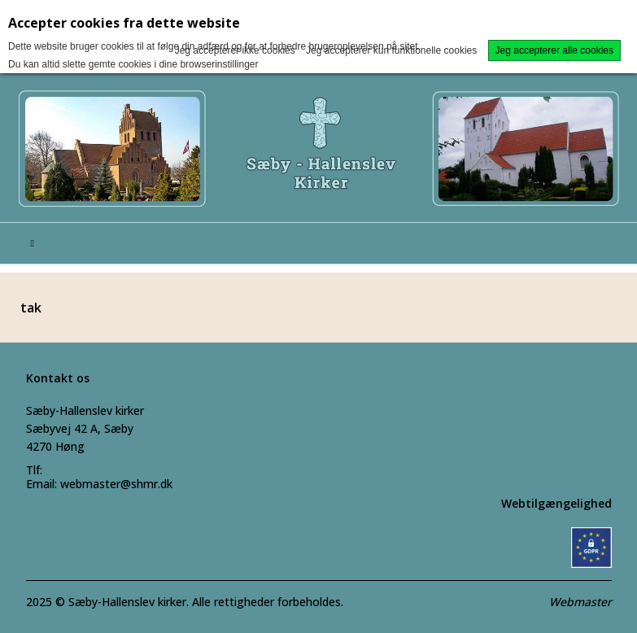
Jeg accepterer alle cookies (554, 50)
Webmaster (580, 601)
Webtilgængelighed (556, 503)
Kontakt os (57, 378)
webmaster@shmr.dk (116, 483)
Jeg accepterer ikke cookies (235, 50)
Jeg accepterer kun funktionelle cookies (391, 50)
